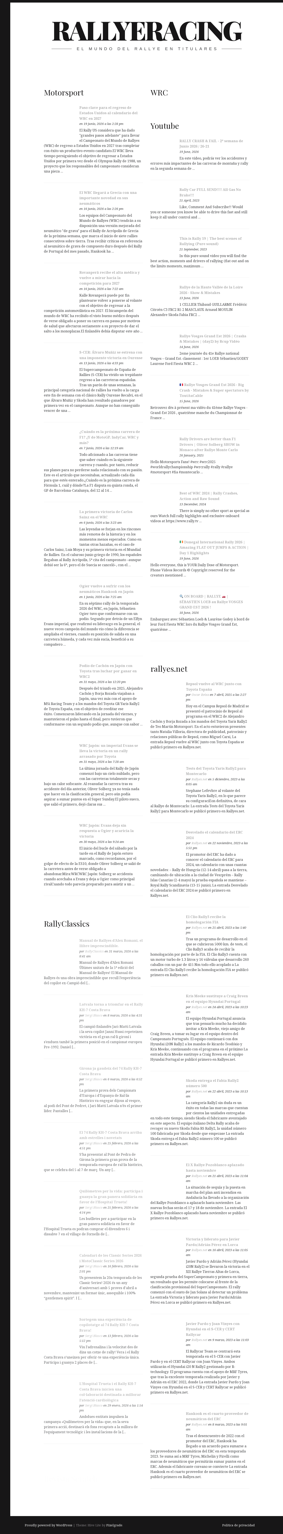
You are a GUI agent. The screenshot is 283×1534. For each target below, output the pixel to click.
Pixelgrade (114, 1525)
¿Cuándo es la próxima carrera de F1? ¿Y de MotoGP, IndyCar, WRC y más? (109, 437)
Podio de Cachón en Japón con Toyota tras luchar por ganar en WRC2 (108, 671)
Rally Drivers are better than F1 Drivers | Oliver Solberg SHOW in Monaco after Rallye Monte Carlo (209, 446)
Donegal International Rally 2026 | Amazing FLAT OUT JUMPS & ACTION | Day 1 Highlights (214, 549)
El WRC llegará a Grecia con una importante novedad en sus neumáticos (108, 198)
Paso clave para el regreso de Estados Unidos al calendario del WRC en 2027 (108, 113)
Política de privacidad (238, 1525)
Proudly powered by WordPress (48, 1525)
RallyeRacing (146, 29)
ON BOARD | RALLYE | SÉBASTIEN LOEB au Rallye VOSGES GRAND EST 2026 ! (211, 603)
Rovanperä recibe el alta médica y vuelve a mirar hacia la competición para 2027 (109, 278)
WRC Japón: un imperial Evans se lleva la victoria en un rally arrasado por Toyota (108, 751)
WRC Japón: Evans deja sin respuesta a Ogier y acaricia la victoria (106, 831)
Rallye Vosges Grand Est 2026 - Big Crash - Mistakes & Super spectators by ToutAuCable (214, 392)
